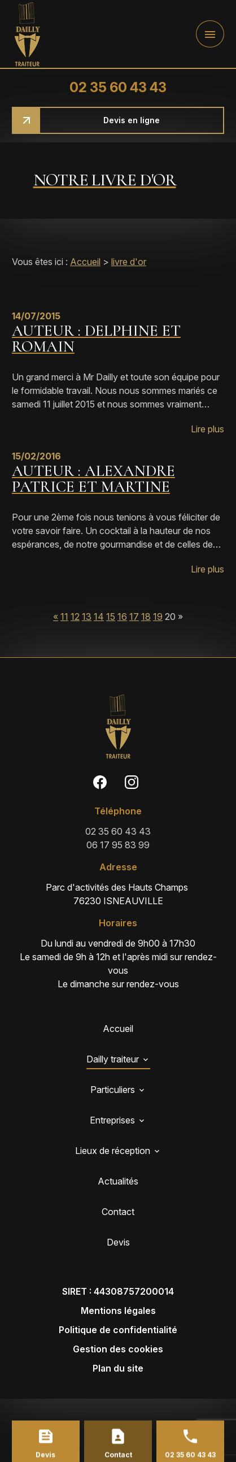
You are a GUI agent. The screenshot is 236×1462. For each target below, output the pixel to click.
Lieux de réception (112, 1150)
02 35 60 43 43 (118, 87)
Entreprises (112, 1120)
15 (110, 616)
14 (99, 616)
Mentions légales (118, 1310)
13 (86, 616)
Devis (118, 1242)
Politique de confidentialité (118, 1329)
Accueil (85, 261)
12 (75, 616)
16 (122, 616)
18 (146, 616)
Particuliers (112, 1089)
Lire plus (207, 429)
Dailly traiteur (112, 1059)
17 (134, 616)
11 (64, 616)
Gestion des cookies (118, 1349)
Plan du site (118, 1368)
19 (158, 616)
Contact (118, 1211)
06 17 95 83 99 (118, 845)
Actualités (118, 1181)
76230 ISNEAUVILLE (118, 893)
